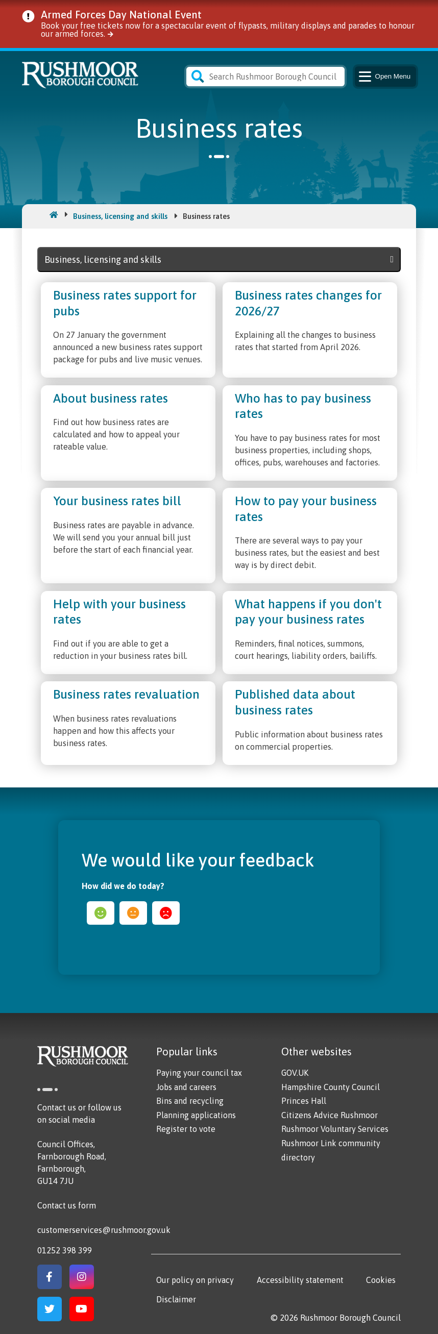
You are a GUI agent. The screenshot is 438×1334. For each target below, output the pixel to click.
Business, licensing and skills (120, 216)
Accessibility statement (300, 1279)
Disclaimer (176, 1299)
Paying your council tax (199, 1072)
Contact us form (66, 1205)
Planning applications (196, 1115)
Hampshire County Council (330, 1087)
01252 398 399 (64, 1250)
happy (100, 913)
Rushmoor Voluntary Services (334, 1128)
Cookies (381, 1279)
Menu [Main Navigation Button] (384, 76)
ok (133, 913)
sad (166, 913)
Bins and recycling (190, 1100)
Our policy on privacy (195, 1279)
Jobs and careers (186, 1087)
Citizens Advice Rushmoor (329, 1115)
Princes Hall (303, 1100)
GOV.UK (294, 1072)
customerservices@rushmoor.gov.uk (104, 1229)
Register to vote (185, 1128)
